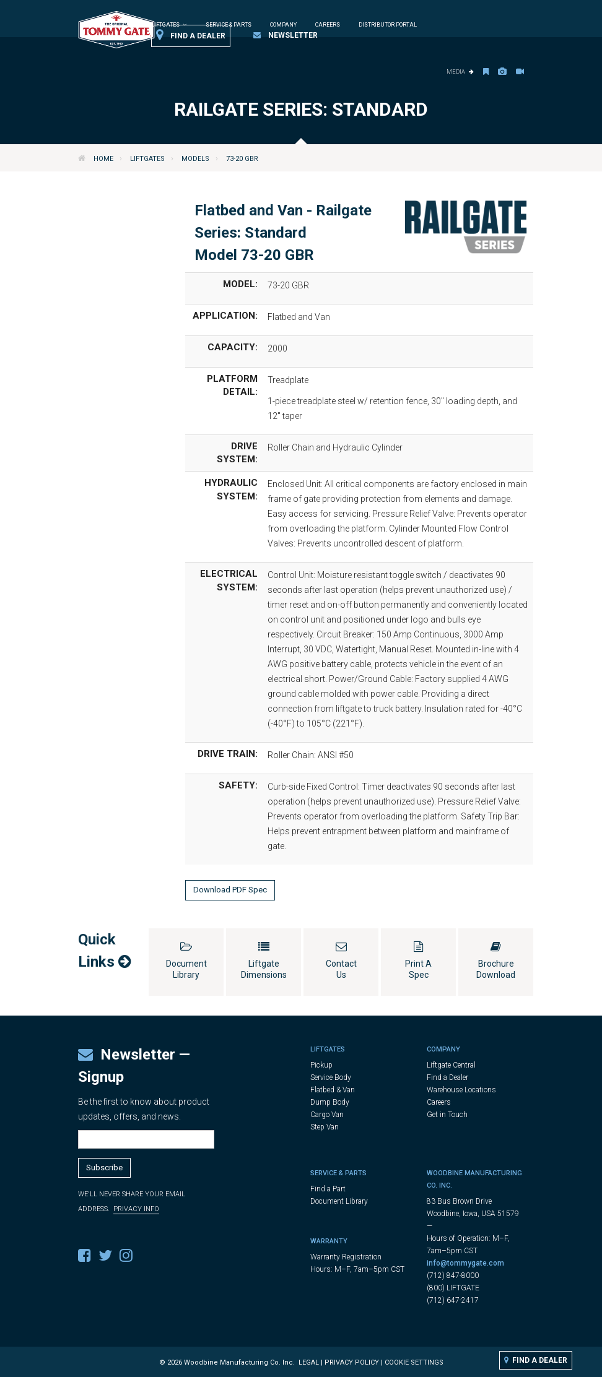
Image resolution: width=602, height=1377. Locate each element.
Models (195, 159)
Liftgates (147, 159)
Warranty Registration (346, 1257)
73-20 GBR (242, 159)
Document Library (339, 1201)
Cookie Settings (414, 1362)
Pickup (321, 1065)
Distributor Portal (388, 25)
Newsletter (285, 35)
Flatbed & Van (332, 1090)
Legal (309, 1362)
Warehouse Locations (461, 1090)
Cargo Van (327, 1114)
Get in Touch (447, 1114)
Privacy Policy (352, 1362)
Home (103, 159)
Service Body (330, 1077)
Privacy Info (136, 1209)
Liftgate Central (451, 1065)
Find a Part (328, 1189)
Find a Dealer (190, 35)
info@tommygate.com (465, 1263)
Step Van (324, 1127)
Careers (327, 25)
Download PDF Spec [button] (230, 889)
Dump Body (329, 1102)
